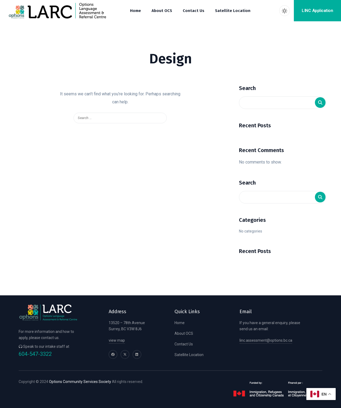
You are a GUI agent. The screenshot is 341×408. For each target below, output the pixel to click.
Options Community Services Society (80, 382)
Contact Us (183, 344)
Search (247, 88)
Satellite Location (189, 355)
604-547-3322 (35, 354)
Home (179, 323)
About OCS (183, 333)
